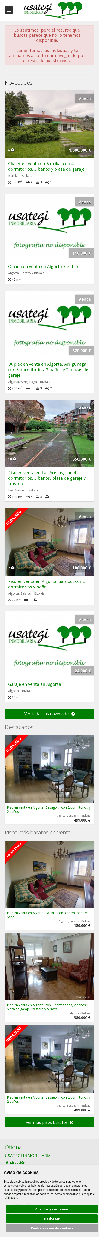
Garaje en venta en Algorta (34, 684)
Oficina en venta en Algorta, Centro (43, 266)
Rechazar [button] (52, 1218)
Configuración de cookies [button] (52, 1228)
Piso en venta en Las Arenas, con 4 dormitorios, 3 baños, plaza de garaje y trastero (47, 478)
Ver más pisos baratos (49, 1122)
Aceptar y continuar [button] (51, 1209)
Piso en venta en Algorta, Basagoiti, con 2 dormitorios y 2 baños (48, 809)
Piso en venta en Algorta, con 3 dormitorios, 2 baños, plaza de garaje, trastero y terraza (47, 1007)
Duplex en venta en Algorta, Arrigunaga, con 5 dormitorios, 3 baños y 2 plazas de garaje (48, 369)
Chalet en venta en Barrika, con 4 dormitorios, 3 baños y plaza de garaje (46, 166)
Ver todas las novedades (49, 713)
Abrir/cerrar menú (9, 10)
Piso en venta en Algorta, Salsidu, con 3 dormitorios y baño (47, 915)
